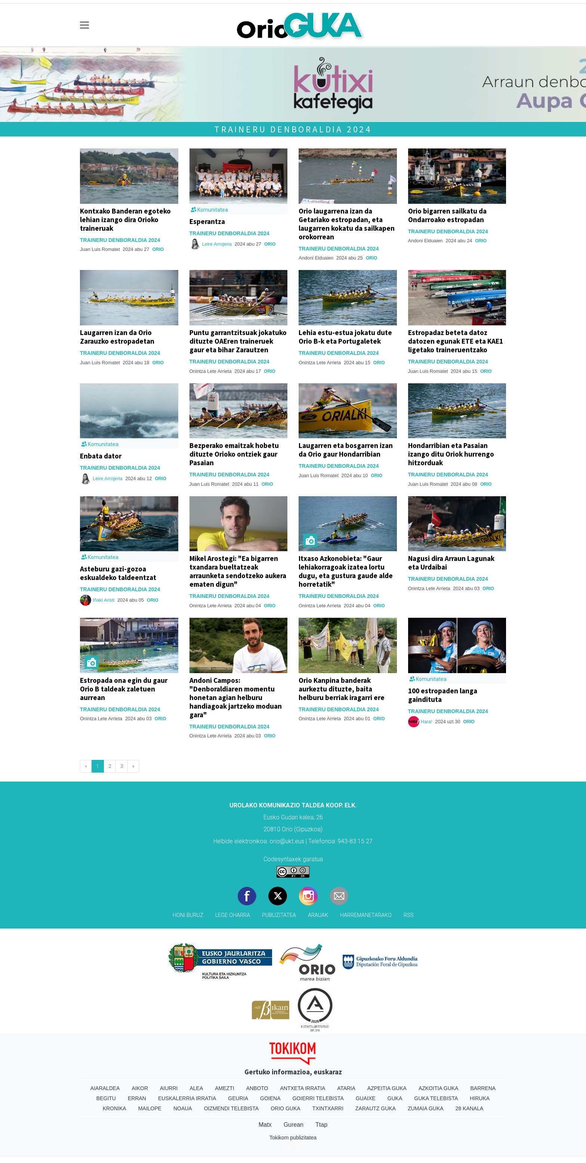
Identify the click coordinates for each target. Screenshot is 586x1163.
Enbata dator (100, 455)
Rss (409, 915)
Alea (196, 1088)
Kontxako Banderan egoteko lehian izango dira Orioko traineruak (125, 219)
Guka (395, 1098)
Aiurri (169, 1088)
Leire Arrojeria (217, 244)
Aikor (140, 1088)
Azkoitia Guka (439, 1088)
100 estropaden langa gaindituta (442, 695)
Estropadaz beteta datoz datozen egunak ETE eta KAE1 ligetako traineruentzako (455, 341)
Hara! (426, 721)
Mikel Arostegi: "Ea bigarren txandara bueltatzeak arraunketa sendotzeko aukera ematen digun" (237, 571)
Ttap (321, 1124)
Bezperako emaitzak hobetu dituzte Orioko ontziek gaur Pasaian (234, 454)
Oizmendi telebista (231, 1108)
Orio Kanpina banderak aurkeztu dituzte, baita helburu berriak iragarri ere (342, 689)
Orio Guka (285, 1108)
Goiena (270, 1098)
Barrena (483, 1088)
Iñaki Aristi (103, 600)
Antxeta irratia (303, 1088)
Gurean (293, 1124)
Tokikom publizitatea (293, 1138)
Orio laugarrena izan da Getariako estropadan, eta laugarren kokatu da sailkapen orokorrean (347, 223)
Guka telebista (436, 1098)
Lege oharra (232, 915)
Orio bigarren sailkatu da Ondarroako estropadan (447, 215)
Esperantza (207, 221)
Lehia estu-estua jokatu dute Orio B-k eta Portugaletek (345, 337)
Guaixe (366, 1098)
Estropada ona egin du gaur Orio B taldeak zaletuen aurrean (123, 689)
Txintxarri (327, 1108)
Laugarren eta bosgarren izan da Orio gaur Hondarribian (346, 449)
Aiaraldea (105, 1088)
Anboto (257, 1088)
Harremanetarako (366, 915)
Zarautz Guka (375, 1108)
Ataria (346, 1088)
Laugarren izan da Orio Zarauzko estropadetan (117, 337)
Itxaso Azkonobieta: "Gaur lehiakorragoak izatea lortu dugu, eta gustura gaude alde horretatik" (346, 571)
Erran (137, 1098)
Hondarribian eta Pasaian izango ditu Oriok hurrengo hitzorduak (451, 454)
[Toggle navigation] (85, 25)
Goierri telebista (317, 1098)
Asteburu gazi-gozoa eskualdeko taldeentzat (118, 573)
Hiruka (480, 1098)
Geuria (238, 1098)
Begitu (106, 1098)
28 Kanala (470, 1108)
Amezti (224, 1088)
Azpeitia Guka (387, 1088)
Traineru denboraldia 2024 (293, 129)
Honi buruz (188, 915)
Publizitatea (279, 915)
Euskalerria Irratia (187, 1098)
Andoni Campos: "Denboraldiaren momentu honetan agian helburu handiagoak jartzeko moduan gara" (235, 697)
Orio (158, 249)
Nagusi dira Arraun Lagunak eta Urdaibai (451, 562)
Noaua (182, 1108)
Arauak (318, 915)
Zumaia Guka (426, 1108)
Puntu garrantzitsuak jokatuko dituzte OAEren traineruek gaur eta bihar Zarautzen (238, 341)
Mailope (149, 1108)
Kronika (114, 1108)
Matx (265, 1124)
